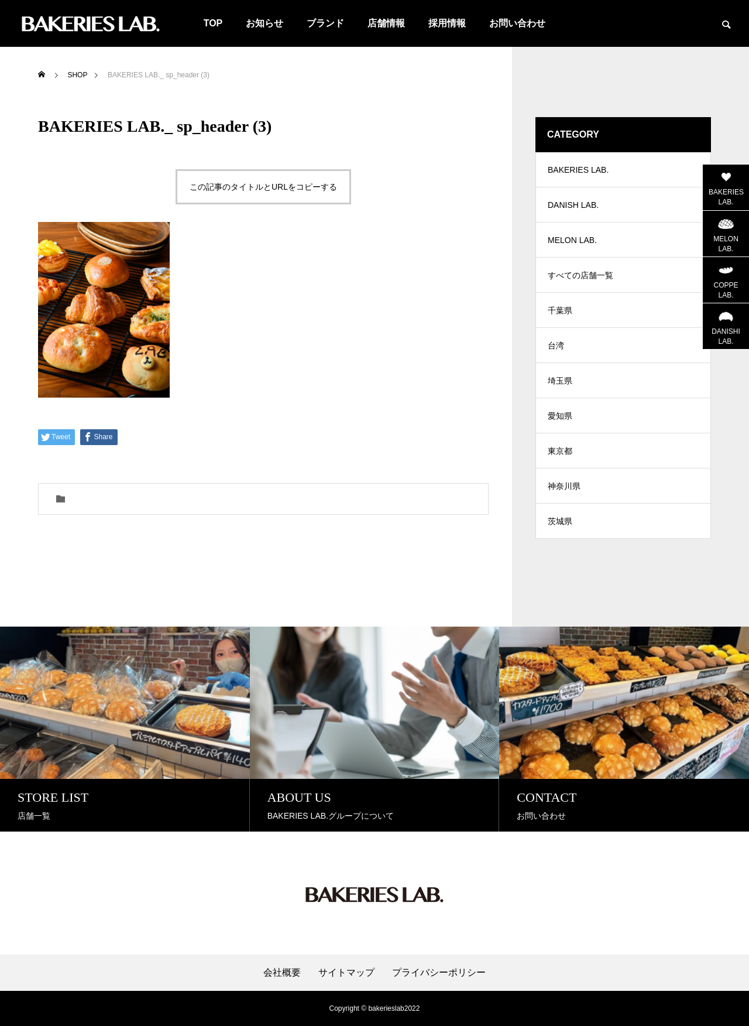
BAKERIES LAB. (578, 170)
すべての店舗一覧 (580, 275)
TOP (213, 23)
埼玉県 (560, 380)
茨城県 (560, 521)
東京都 (560, 451)
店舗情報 (386, 23)
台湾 (556, 345)
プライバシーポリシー (439, 972)
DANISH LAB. (573, 205)
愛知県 (560, 415)
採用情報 (447, 23)
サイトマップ (346, 972)
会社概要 (282, 972)
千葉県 (560, 310)
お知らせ (264, 23)
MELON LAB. (572, 240)
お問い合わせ (517, 23)
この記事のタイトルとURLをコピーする (263, 186)
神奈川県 (564, 486)
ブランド (325, 23)
